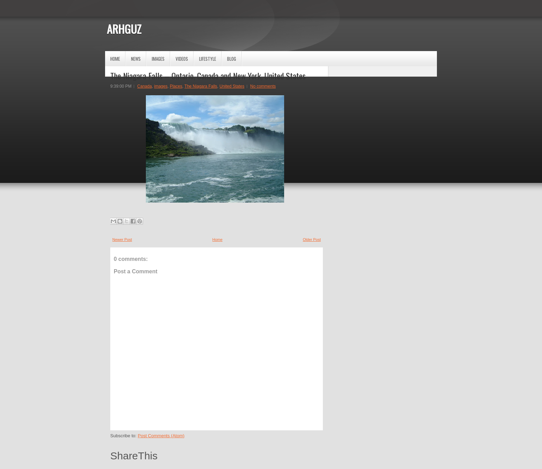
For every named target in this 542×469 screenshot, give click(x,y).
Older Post (312, 239)
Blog (231, 58)
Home (115, 58)
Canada (144, 86)
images (161, 86)
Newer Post (122, 239)
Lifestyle (207, 58)
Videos (182, 58)
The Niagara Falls (201, 86)
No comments (263, 86)
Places (176, 86)
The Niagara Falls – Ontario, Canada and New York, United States (208, 75)
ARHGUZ (124, 29)
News (136, 58)
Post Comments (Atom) (161, 435)
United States (231, 86)
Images (158, 58)
